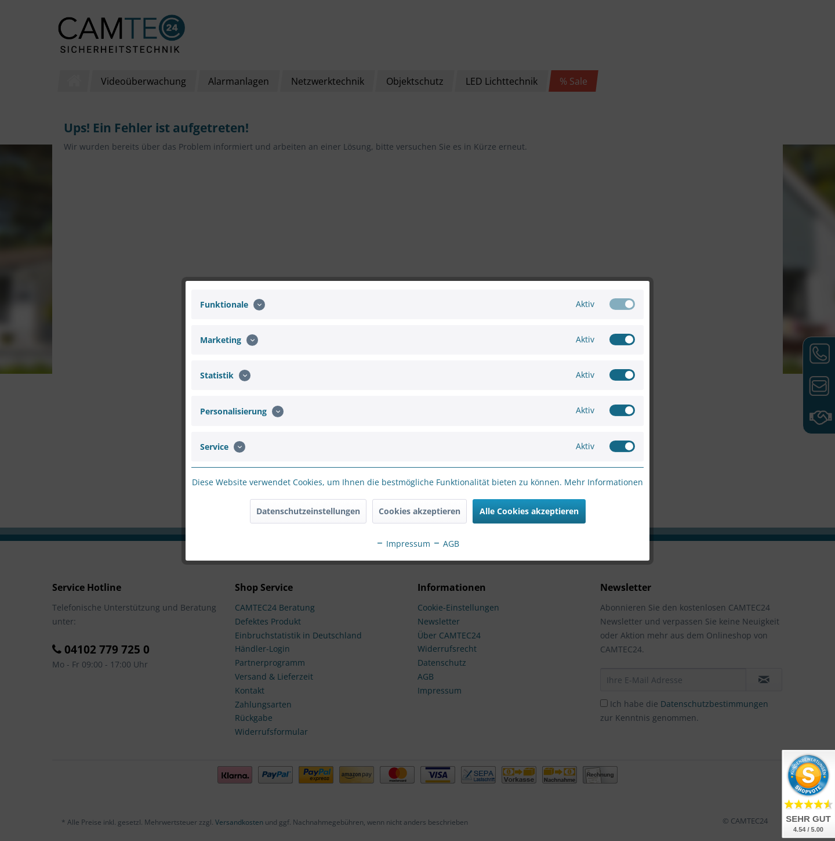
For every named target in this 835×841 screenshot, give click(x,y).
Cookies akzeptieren (419, 511)
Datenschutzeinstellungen (308, 511)
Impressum (403, 543)
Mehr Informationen (603, 482)
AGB (446, 543)
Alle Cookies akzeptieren (529, 511)
